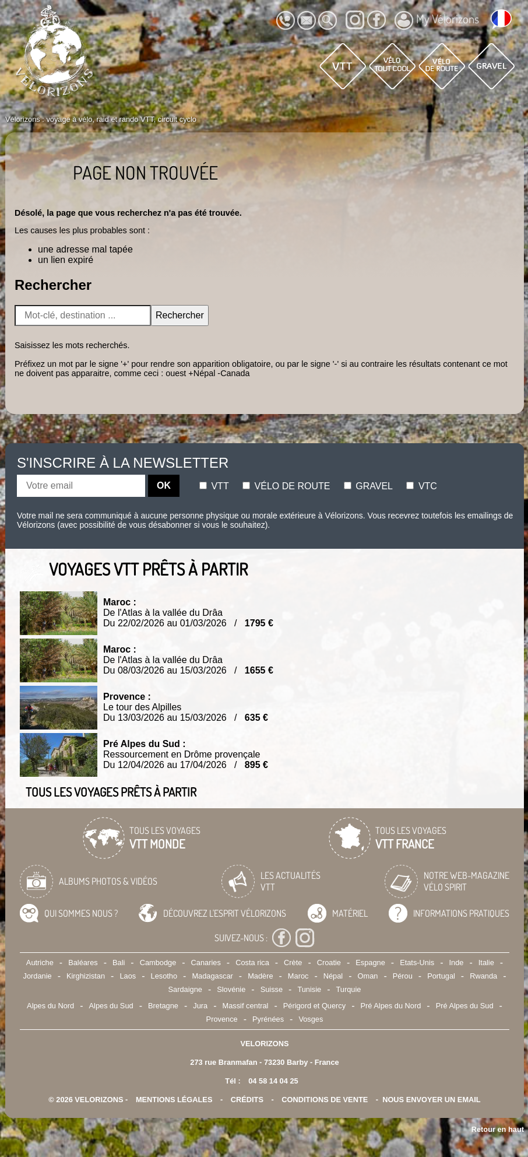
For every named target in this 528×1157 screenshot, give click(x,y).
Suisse (272, 989)
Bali (118, 962)
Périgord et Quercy (314, 1005)
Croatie (329, 962)
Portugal (441, 976)
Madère (260, 976)
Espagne (370, 962)
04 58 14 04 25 (273, 1081)
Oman (368, 976)
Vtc (421, 486)
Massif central (245, 1005)
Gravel (368, 486)
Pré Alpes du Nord (390, 1005)
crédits (247, 1099)
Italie (486, 962)
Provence (222, 1019)
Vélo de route (286, 486)
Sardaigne (185, 989)
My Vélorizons (437, 20)
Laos (127, 976)
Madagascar (212, 976)
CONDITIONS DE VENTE (324, 1099)
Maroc (298, 976)
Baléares (83, 962)
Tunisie (309, 989)
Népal (333, 976)
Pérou (403, 976)
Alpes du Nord (50, 1005)
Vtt (214, 486)
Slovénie (231, 989)
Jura (200, 1005)
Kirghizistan (85, 976)
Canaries (206, 962)
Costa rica (252, 962)
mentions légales (174, 1099)
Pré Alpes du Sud (465, 1005)
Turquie (348, 989)
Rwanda (483, 976)
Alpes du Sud (111, 1005)
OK (164, 485)
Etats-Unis (417, 962)
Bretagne (163, 1005)
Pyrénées (268, 1019)
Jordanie (37, 976)
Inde (456, 962)
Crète (293, 962)
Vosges (310, 1019)
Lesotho (164, 976)
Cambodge (158, 962)
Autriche (40, 962)
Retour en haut (497, 1129)
